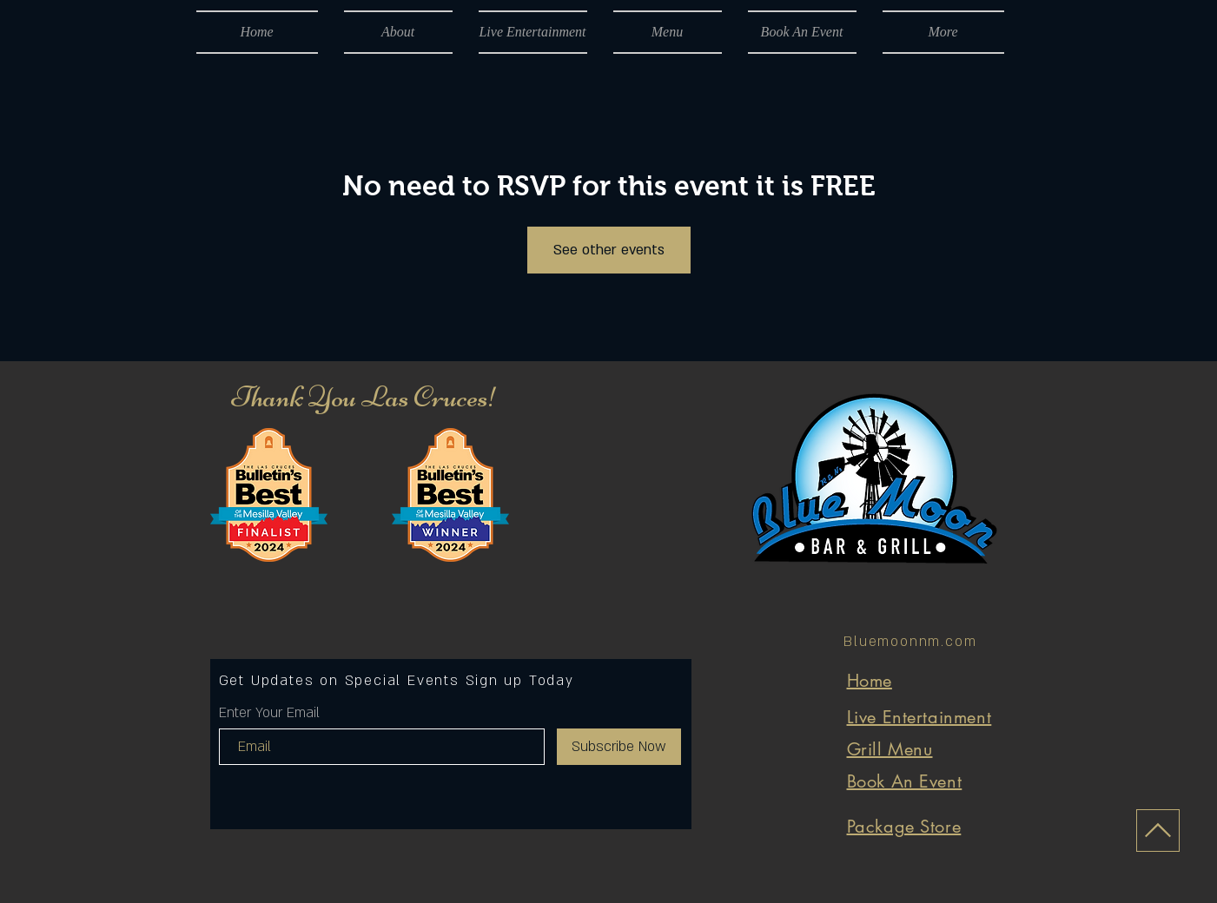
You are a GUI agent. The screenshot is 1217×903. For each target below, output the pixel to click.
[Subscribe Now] (619, 746)
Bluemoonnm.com (909, 641)
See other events (609, 250)
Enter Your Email (269, 713)
